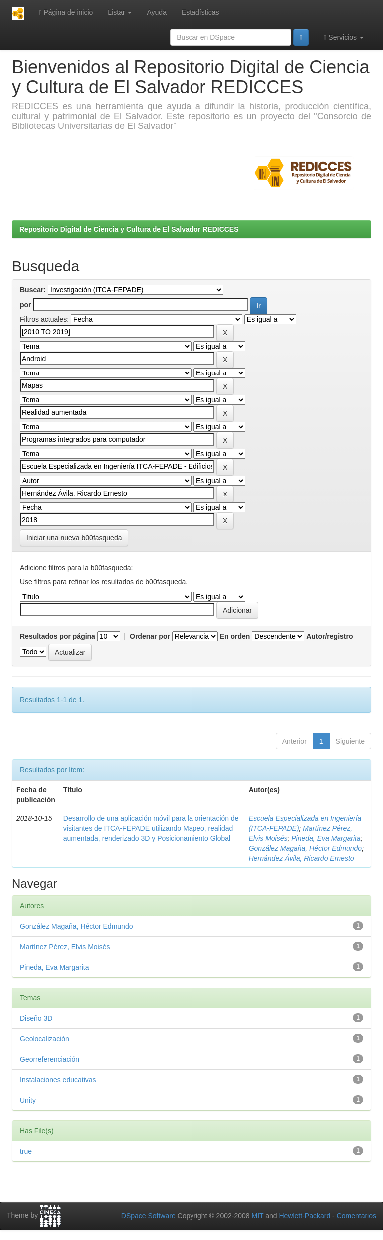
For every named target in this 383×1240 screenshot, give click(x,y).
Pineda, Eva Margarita (326, 838)
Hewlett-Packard (304, 1216)
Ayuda (156, 12)
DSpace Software (148, 1216)
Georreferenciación (49, 1059)
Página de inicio (66, 12)
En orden (235, 636)
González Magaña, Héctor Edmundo (305, 848)
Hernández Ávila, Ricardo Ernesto (301, 858)
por (25, 305)
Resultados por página (57, 636)
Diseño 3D (36, 1018)
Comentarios (356, 1216)
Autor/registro (329, 636)
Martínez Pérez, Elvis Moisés (65, 947)
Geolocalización (44, 1039)
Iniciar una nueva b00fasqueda (74, 538)
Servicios (344, 37)
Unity (28, 1100)
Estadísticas (200, 12)
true (26, 1151)
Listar (120, 12)
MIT (257, 1216)
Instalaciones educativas (58, 1080)
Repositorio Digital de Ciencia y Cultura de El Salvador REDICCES (129, 229)
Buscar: (33, 290)
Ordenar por (150, 636)
